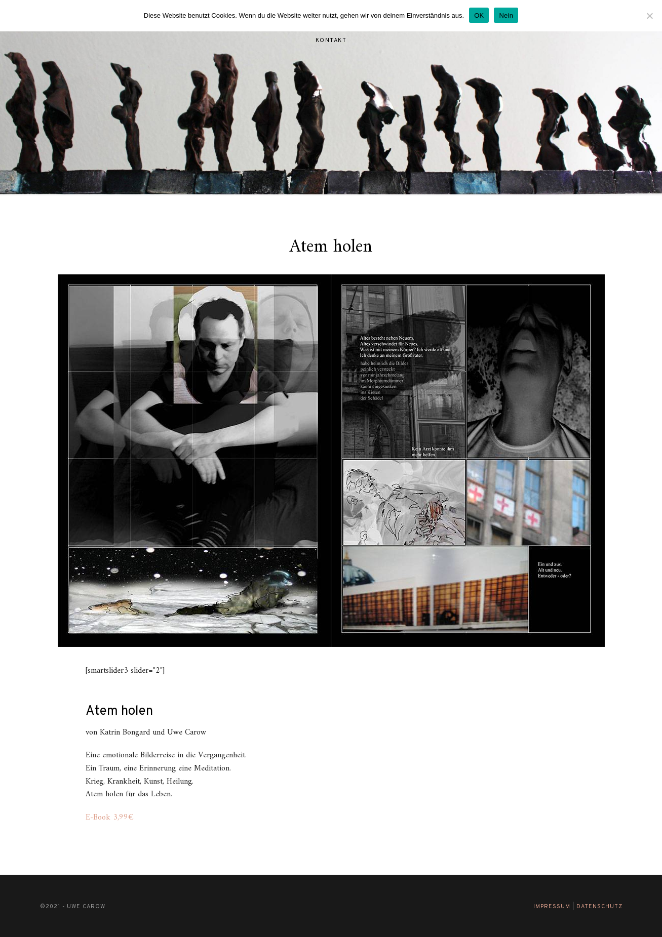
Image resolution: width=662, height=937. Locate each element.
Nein (506, 15)
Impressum (551, 906)
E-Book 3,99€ (110, 817)
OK (479, 15)
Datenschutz (599, 906)
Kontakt (331, 40)
